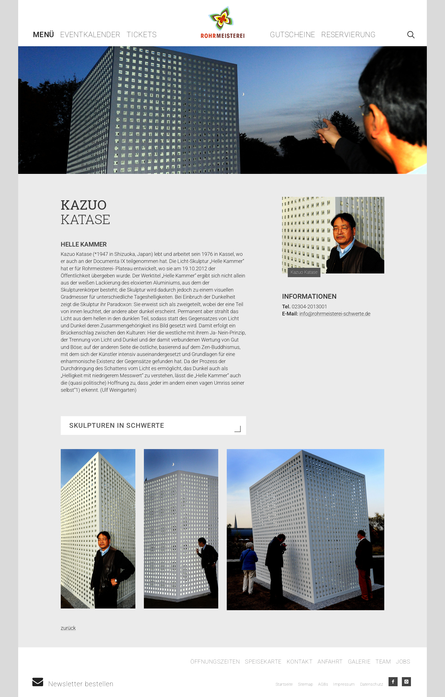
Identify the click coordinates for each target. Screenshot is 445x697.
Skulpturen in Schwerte (116, 425)
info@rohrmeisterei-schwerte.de (334, 314)
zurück (68, 628)
